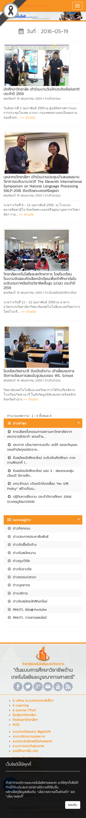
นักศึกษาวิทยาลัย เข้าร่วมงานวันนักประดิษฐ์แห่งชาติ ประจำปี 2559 (41, 91)
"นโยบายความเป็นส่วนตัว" (53, 791)
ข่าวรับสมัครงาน (21, 552)
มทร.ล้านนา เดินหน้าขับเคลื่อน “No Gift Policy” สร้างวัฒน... (37, 486)
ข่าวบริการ (17, 593)
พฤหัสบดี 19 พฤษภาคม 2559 (22, 98)
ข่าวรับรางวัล (19, 569)
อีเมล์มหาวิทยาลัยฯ (24, 715)
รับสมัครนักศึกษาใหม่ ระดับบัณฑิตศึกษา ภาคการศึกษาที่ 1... (41, 460)
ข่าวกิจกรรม (53, 98)
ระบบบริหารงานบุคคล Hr (29, 736)
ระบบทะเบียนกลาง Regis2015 (32, 731)
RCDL (16, 724)
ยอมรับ (72, 804)
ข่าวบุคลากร (18, 585)
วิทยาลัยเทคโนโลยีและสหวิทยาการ (27, 5)
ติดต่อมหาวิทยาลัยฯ (25, 719)
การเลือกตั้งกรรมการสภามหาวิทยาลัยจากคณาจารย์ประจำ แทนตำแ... (39, 434)
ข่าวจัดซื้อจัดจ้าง (21, 544)
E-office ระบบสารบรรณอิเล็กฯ (33, 700)
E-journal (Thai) (24, 710)
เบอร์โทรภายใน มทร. (25, 751)
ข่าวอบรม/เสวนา (21, 577)
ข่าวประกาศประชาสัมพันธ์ (27, 536)
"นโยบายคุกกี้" (15, 796)
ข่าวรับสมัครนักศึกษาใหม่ (60, 292)
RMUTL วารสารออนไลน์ (27, 617)
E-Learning (21, 705)
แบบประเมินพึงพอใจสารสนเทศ (32, 741)
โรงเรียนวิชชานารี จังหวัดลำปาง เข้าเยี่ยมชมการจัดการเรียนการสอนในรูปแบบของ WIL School (38, 373)
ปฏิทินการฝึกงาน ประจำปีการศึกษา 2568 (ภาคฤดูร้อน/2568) (39, 499)
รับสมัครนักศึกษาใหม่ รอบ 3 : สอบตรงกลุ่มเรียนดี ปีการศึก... (40, 473)
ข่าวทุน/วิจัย (18, 560)
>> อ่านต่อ (27, 117)
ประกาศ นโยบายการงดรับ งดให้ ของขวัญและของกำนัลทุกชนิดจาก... (42, 447)
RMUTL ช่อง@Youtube (27, 609)
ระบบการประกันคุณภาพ (28, 746)
